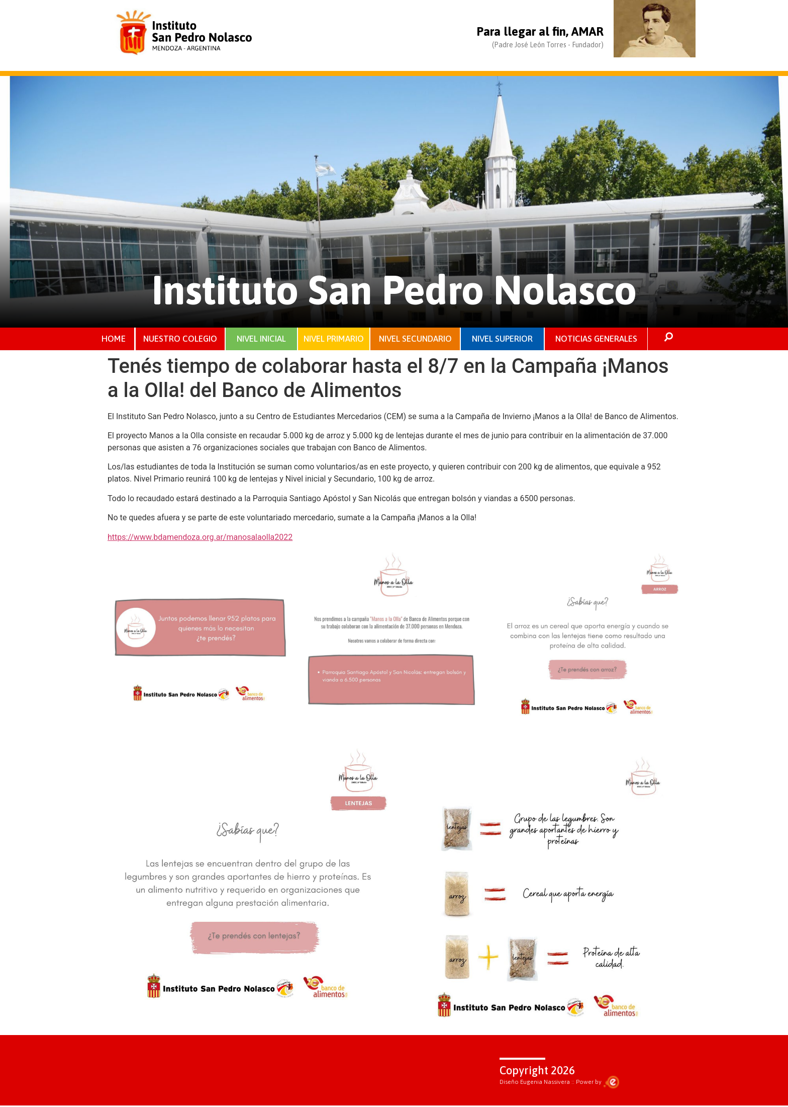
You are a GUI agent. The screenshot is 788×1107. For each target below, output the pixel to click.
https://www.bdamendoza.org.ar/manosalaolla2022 (200, 538)
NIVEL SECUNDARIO (415, 339)
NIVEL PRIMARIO (334, 339)
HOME (114, 339)
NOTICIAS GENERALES (596, 339)
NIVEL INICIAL (261, 339)
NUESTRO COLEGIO (181, 339)
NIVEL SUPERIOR (502, 339)
